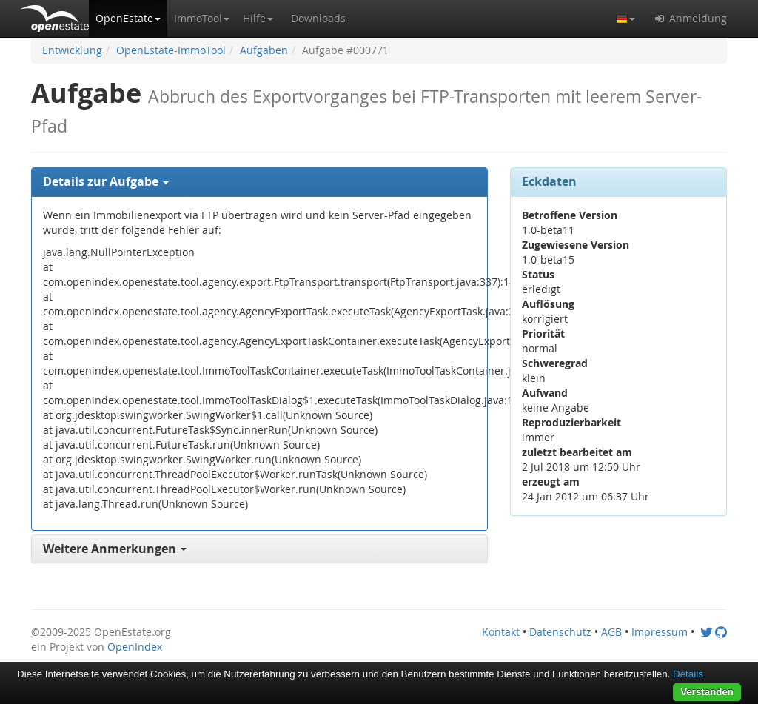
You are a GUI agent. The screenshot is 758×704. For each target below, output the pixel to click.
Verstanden (707, 691)
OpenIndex (134, 647)
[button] (128, 18)
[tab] (259, 182)
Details (688, 674)
